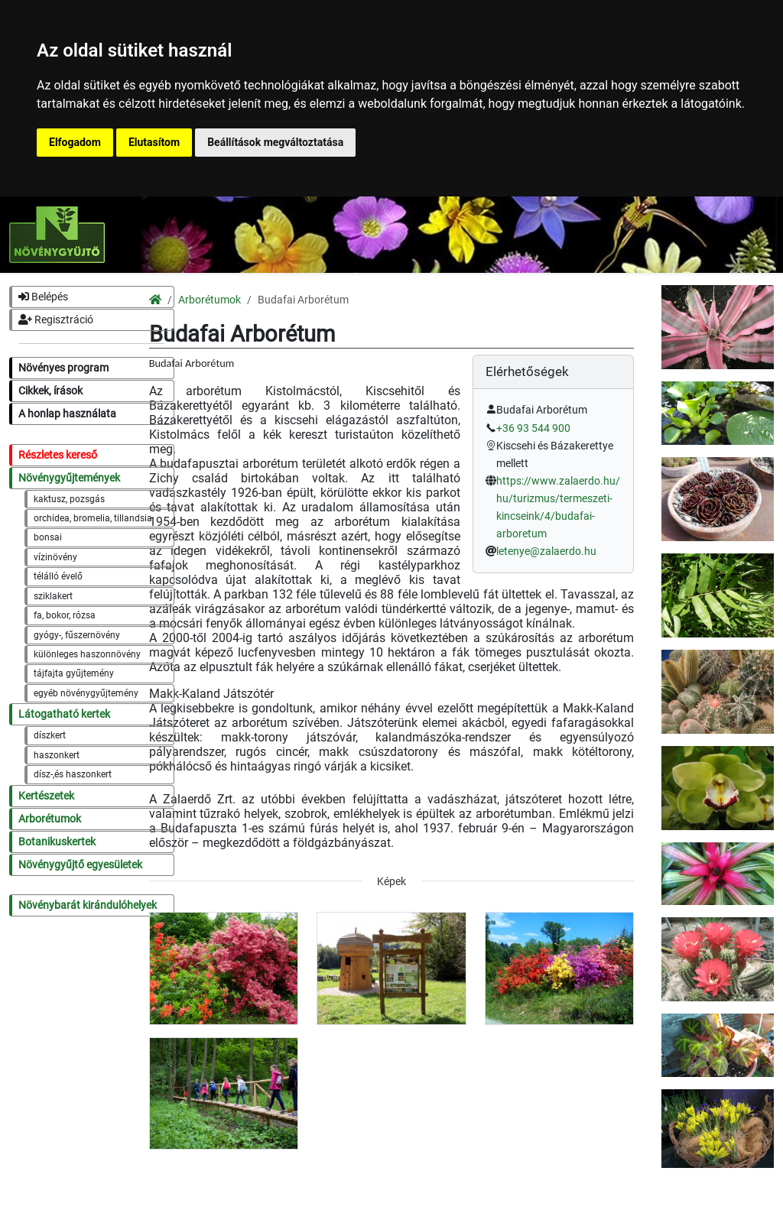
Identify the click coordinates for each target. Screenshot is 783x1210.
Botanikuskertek (57, 841)
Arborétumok (49, 819)
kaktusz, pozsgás (69, 499)
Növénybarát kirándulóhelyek (87, 905)
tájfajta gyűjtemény (74, 673)
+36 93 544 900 (533, 428)
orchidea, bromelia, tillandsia (93, 518)
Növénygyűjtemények (69, 478)
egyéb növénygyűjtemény (86, 693)
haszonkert (57, 755)
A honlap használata (67, 413)
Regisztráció (55, 319)
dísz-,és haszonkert (73, 774)
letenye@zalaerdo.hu (546, 551)
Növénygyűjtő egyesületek (80, 864)
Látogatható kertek (64, 714)
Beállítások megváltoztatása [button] (275, 142)
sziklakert (53, 596)
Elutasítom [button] (154, 142)
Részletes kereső (57, 455)
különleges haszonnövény (87, 654)
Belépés (43, 296)
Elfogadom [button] (75, 142)
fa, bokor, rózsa (65, 615)
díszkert (50, 735)
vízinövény (55, 557)
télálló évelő (58, 576)
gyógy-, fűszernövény (77, 635)
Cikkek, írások (50, 390)
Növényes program (63, 368)
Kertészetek (46, 796)
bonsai (48, 537)
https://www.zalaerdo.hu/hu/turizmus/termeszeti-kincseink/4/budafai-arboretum (558, 507)
